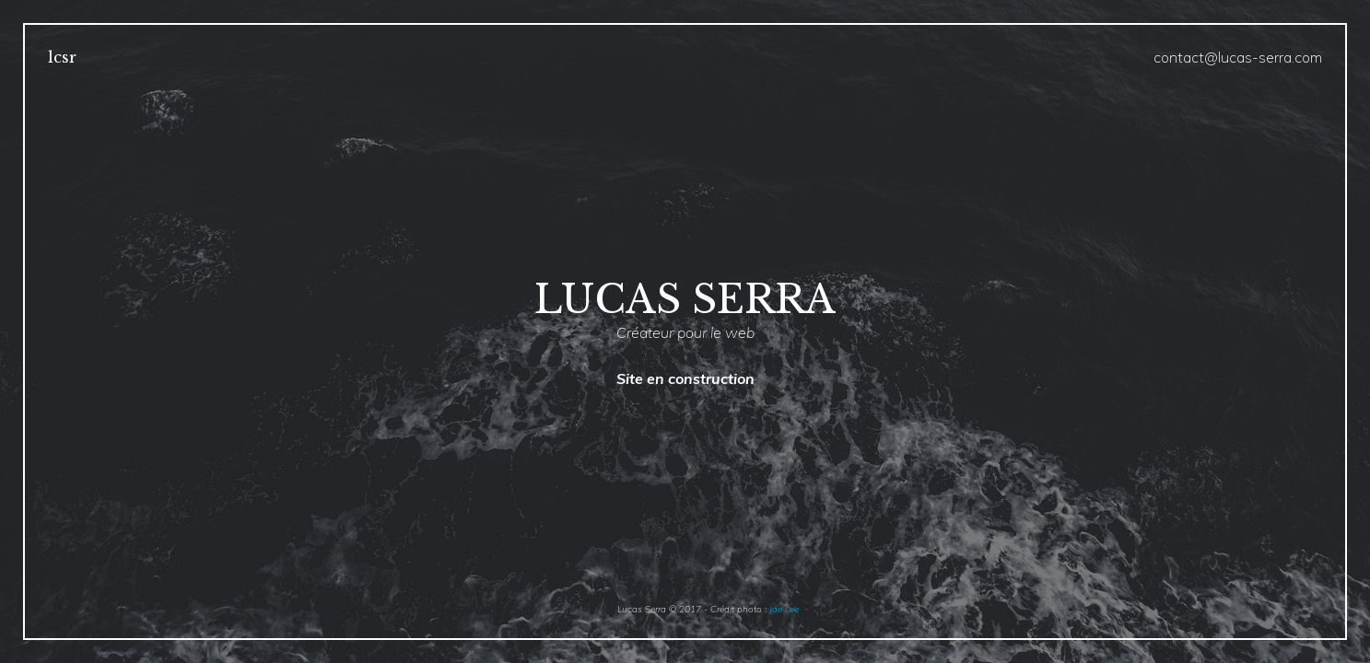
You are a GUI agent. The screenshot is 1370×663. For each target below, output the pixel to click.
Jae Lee (784, 609)
